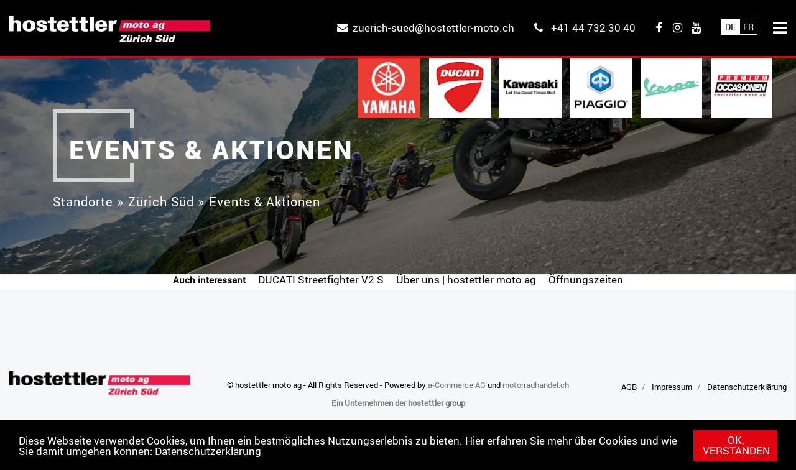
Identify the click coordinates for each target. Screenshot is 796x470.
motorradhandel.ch (535, 384)
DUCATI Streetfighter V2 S (321, 279)
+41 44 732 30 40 (593, 28)
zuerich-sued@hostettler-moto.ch (433, 28)
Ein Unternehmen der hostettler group (398, 402)
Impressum (672, 386)
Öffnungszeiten (585, 279)
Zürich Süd (161, 201)
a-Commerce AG (457, 384)
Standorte (83, 201)
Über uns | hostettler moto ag (466, 279)
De (730, 27)
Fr (748, 27)
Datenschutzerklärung (208, 451)
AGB (629, 386)
